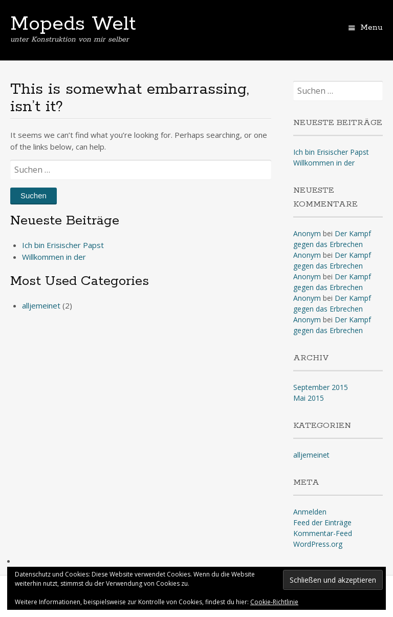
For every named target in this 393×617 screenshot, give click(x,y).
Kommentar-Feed (322, 533)
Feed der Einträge (322, 522)
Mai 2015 (308, 398)
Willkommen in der (54, 257)
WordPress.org (317, 544)
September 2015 (320, 387)
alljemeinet (41, 305)
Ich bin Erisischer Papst (63, 245)
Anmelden (309, 512)
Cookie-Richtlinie (274, 602)
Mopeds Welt (73, 24)
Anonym (307, 233)
